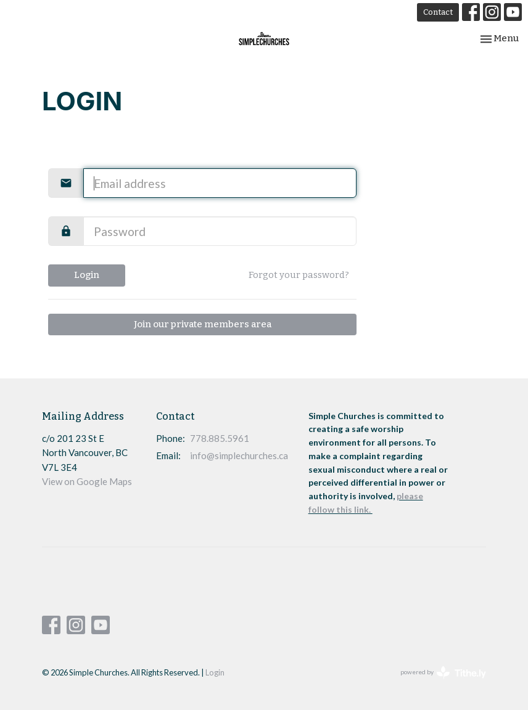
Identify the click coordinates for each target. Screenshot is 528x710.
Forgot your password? (299, 274)
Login (86, 274)
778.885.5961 (219, 438)
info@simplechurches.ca (239, 455)
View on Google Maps (87, 481)
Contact (438, 12)
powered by (443, 673)
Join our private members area (202, 324)
